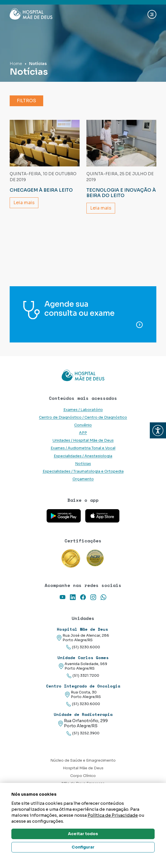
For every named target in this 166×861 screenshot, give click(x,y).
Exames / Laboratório (83, 409)
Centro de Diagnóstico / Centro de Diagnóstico (83, 417)
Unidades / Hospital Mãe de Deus (83, 440)
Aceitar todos (83, 833)
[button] (158, 431)
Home (16, 63)
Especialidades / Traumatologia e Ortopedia (83, 471)
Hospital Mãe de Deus (83, 768)
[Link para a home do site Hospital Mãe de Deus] (83, 375)
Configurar (83, 847)
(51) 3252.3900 (83, 733)
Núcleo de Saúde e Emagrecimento (83, 760)
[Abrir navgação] (152, 14)
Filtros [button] (26, 101)
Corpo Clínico (83, 776)
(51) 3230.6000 (83, 647)
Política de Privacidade (113, 815)
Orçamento (83, 479)
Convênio (83, 425)
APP (83, 432)
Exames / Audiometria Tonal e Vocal (83, 448)
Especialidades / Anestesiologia (83, 456)
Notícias (83, 463)
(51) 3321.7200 (83, 675)
